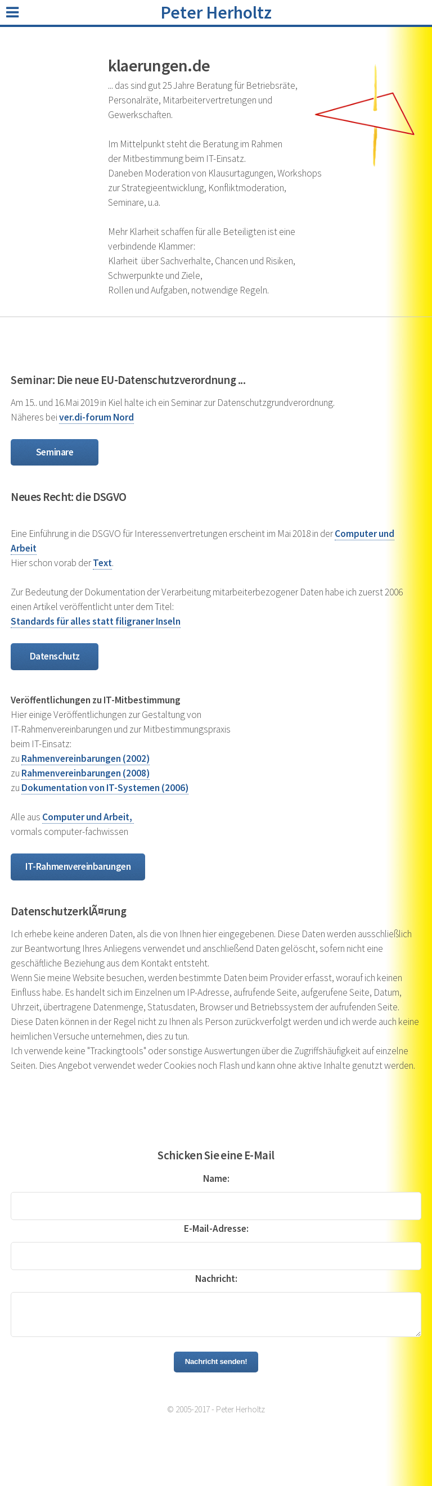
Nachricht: (216, 1278)
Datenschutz (55, 656)
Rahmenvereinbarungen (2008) (85, 773)
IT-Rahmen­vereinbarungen (77, 866)
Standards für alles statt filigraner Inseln (96, 621)
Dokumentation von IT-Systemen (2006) (104, 788)
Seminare (55, 452)
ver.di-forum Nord (96, 417)
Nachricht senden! (216, 1361)
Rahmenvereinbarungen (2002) (85, 758)
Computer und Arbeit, (88, 817)
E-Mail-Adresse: (216, 1228)
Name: (216, 1178)
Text (102, 563)
